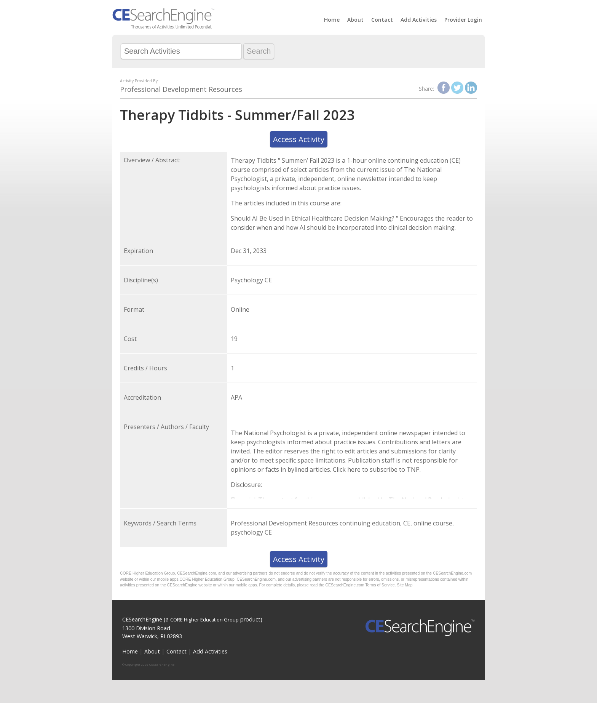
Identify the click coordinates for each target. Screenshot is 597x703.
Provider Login (463, 19)
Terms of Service (379, 585)
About (355, 19)
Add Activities (419, 19)
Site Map (405, 585)
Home (332, 19)
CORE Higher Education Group (204, 619)
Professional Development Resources (181, 89)
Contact (382, 19)
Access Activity (298, 139)
